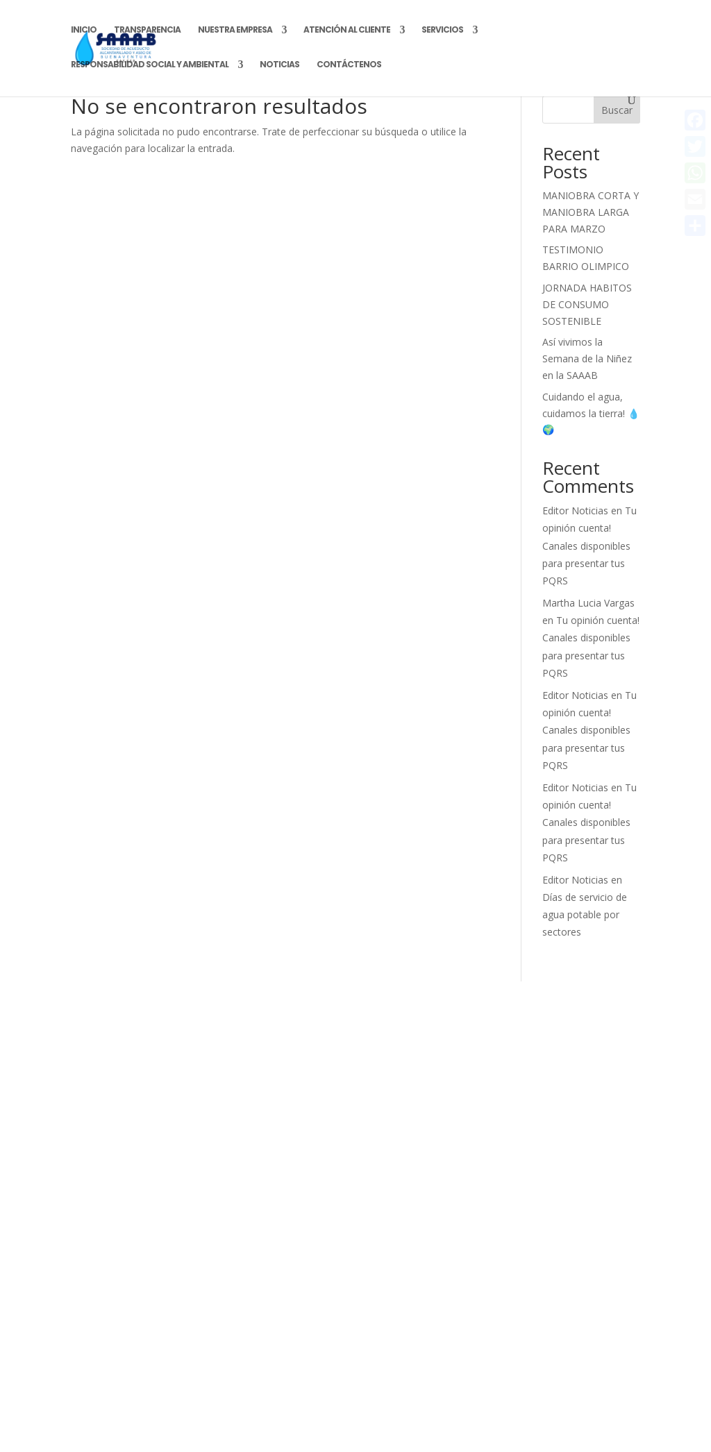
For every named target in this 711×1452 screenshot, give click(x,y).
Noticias (279, 65)
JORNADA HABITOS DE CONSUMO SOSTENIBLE (587, 304)
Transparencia (147, 30)
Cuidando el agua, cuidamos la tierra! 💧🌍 (590, 413)
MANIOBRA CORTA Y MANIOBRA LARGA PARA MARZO (590, 212)
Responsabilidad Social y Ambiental (149, 65)
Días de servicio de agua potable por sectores (584, 914)
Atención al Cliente (346, 30)
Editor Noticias (575, 510)
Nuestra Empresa (235, 30)
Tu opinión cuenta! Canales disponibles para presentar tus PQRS (589, 545)
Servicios (442, 30)
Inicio (84, 30)
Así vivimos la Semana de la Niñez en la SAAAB (587, 358)
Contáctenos (349, 65)
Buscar (617, 110)
